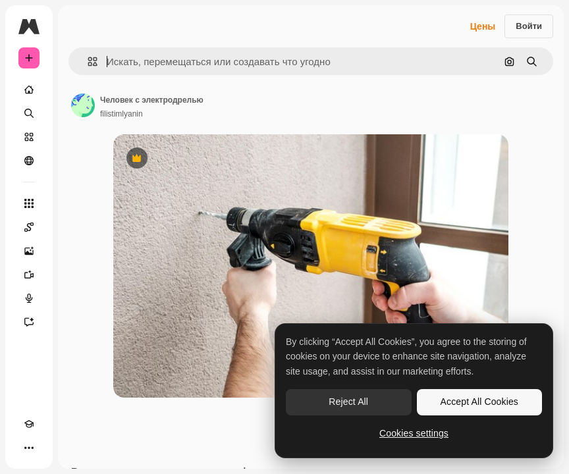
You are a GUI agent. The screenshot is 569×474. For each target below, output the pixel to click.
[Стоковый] (29, 136)
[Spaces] (29, 227)
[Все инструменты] (29, 203)
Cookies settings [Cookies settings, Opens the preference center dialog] (413, 433)
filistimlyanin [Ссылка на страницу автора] (121, 113)
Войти (529, 26)
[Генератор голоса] (29, 298)
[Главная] (29, 89)
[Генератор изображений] (29, 250)
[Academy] (29, 423)
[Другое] (29, 447)
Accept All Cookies (479, 401)
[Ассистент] (29, 321)
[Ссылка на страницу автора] (83, 105)
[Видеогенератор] (29, 274)
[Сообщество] (29, 160)
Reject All (348, 401)
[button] (87, 61)
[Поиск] (29, 113)
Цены (483, 26)
